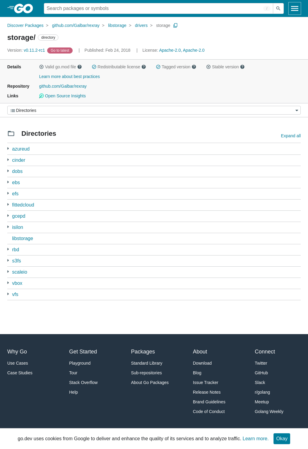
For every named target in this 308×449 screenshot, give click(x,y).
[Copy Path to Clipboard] (175, 25)
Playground (80, 363)
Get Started (83, 352)
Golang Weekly (269, 411)
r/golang (262, 392)
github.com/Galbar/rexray (76, 25)
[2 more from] (8, 160)
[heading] (25, 8)
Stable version (225, 66)
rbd (15, 249)
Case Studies (19, 372)
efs (15, 193)
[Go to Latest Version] (60, 50)
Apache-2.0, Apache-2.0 (182, 50)
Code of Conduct (209, 411)
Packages (143, 352)
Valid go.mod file (60, 66)
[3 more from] (8, 148)
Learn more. (256, 438)
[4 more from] (8, 204)
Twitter (261, 363)
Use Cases (17, 363)
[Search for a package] (158, 8)
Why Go (17, 352)
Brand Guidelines (209, 401)
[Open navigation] (295, 8)
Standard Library (146, 363)
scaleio (19, 272)
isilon (17, 227)
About (200, 352)
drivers (141, 25)
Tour (73, 372)
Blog (197, 372)
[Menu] (154, 110)
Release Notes (207, 392)
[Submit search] (278, 8)
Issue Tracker (205, 382)
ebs (16, 182)
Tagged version (176, 66)
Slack (260, 382)
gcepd (18, 216)
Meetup (262, 401)
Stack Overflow (83, 382)
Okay (281, 438)
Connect (265, 352)
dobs (17, 171)
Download (202, 363)
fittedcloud (23, 204)
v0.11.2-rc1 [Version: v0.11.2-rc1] (26, 50)
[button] (41, 66)
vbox (17, 283)
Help (73, 392)
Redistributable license (119, 66)
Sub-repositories (146, 372)
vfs (15, 294)
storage (163, 25)
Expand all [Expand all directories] (291, 135)
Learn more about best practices (69, 76)
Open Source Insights (62, 95)
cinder (18, 160)
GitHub (261, 372)
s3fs (16, 260)
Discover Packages (25, 25)
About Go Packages (150, 382)
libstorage (117, 25)
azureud (21, 148)
